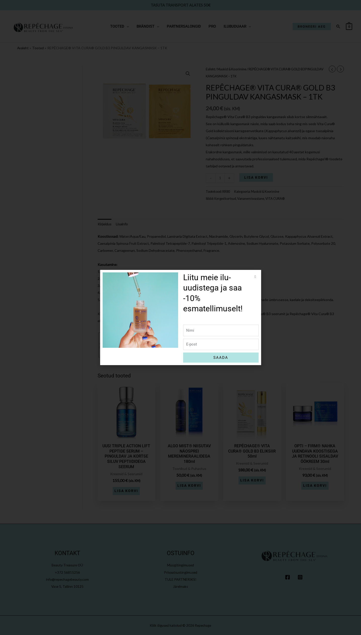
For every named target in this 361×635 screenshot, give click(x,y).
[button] (255, 277)
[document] (180, 317)
